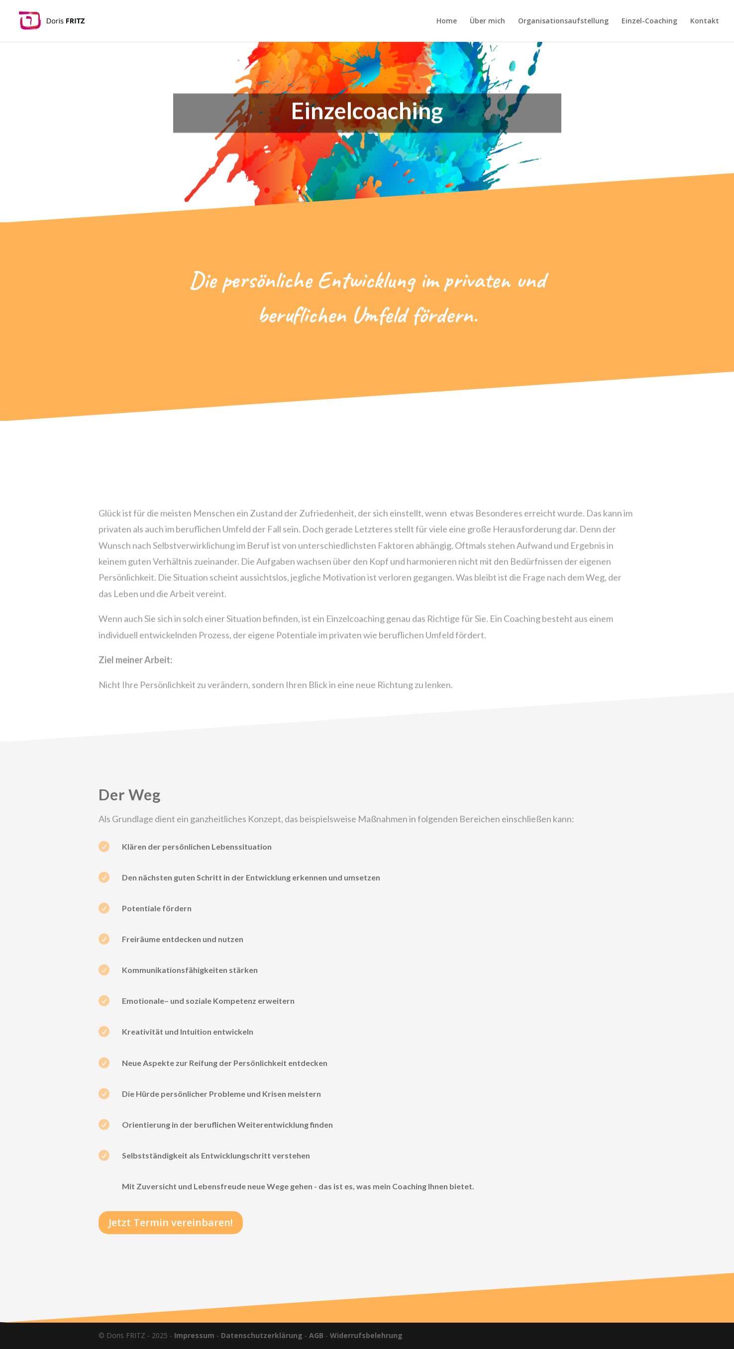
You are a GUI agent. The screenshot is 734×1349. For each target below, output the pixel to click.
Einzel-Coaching (649, 21)
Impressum (194, 1335)
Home (446, 21)
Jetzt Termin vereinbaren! (170, 1222)
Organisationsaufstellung (563, 21)
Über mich (487, 21)
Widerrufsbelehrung (366, 1335)
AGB (316, 1335)
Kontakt (704, 21)
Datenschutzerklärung (262, 1335)
